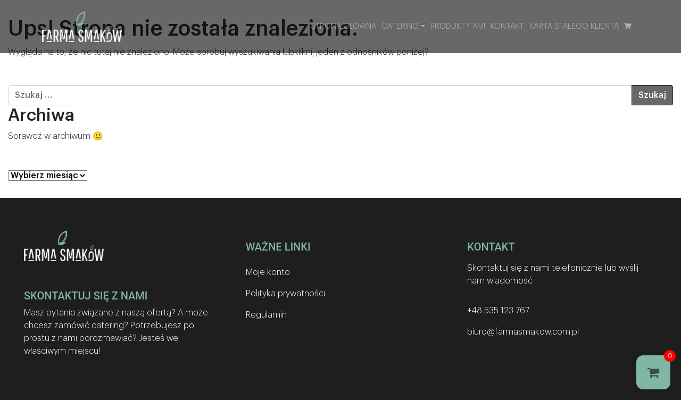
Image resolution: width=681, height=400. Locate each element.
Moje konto (268, 272)
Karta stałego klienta (574, 26)
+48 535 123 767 (498, 310)
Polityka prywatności (285, 293)
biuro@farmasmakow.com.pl (523, 332)
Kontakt (507, 26)
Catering (400, 26)
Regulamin (266, 315)
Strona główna (343, 26)
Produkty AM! (457, 26)
